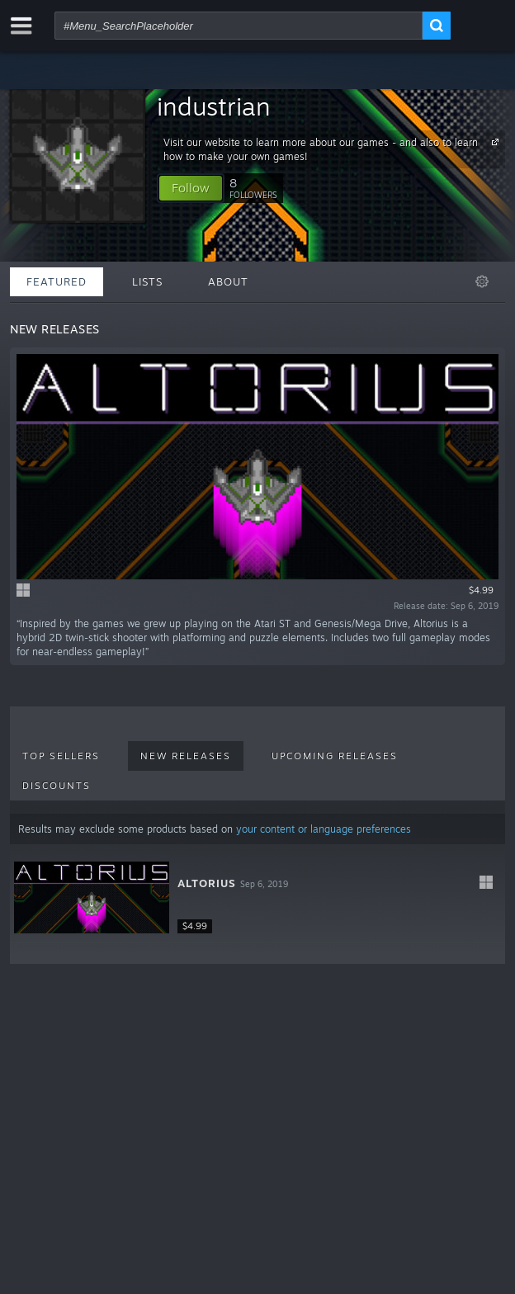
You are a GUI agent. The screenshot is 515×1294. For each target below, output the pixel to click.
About (228, 281)
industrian (214, 106)
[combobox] (238, 26)
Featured (56, 281)
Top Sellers (61, 756)
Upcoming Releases (335, 756)
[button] (190, 188)
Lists (147, 281)
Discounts (56, 785)
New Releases (185, 756)
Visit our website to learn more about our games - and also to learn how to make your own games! (333, 149)
